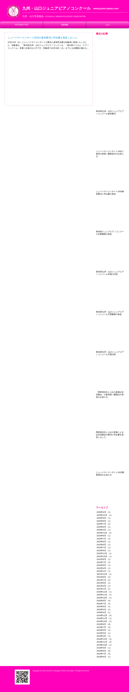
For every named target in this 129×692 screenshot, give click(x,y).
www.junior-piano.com (105, 8)
